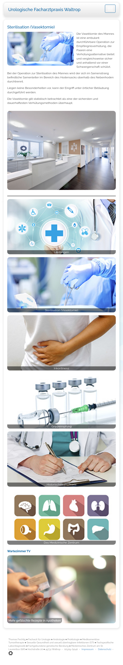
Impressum (88, 649)
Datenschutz (104, 649)
